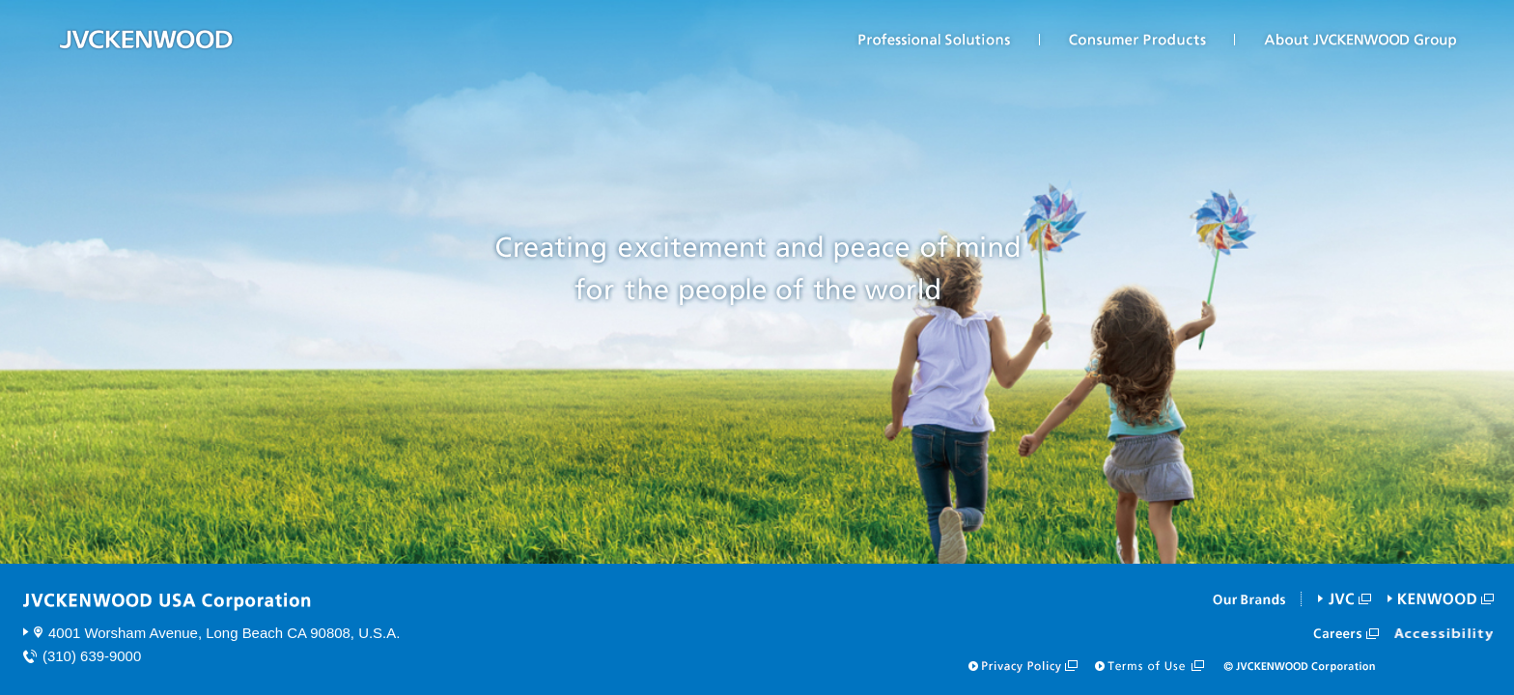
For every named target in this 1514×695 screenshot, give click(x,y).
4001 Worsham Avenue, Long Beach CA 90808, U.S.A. (224, 633)
